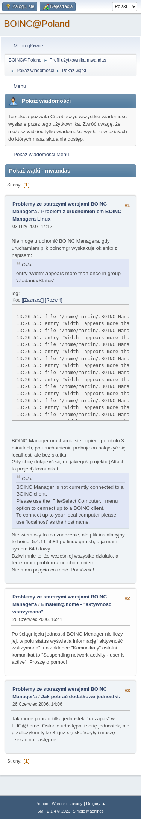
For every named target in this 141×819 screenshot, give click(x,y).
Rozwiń (53, 300)
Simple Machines (88, 811)
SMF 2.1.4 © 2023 (53, 811)
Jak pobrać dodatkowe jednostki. (80, 696)
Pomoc (41, 803)
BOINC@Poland (37, 23)
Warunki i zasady (67, 803)
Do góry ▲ (95, 803)
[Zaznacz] (32, 300)
